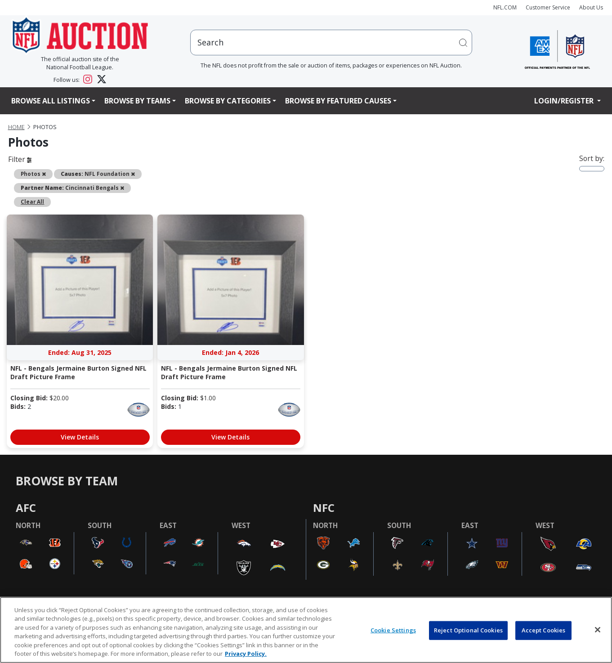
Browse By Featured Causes (338, 101)
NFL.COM (505, 7)
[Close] (598, 630)
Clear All (32, 201)
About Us (591, 7)
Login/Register (564, 101)
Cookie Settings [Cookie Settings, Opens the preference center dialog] (393, 630)
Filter (19, 159)
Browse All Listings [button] (50, 101)
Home (16, 127)
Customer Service (548, 7)
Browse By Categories (228, 101)
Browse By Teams (137, 101)
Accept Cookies (544, 630)
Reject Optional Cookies (468, 630)
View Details (80, 437)
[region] (306, 630)
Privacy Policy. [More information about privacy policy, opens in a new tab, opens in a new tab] (246, 654)
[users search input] (331, 42)
